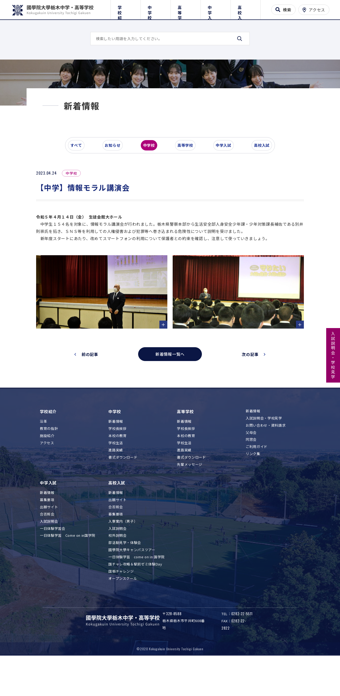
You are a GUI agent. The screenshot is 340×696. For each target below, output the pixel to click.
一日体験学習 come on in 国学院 (136, 594)
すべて (79, 184)
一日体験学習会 (52, 565)
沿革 (43, 458)
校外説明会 (117, 572)
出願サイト (49, 544)
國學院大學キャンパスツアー (131, 587)
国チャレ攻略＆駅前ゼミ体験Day (135, 601)
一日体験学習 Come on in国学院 (67, 572)
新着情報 (115, 458)
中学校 (155, 8)
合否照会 (47, 551)
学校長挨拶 (117, 465)
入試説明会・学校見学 (333, 355)
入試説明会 (49, 558)
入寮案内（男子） (122, 558)
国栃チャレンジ (121, 608)
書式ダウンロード (122, 494)
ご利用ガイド (256, 483)
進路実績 (115, 487)
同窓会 (251, 476)
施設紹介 (47, 473)
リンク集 (253, 491)
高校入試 (245, 8)
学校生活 (115, 480)
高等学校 (185, 8)
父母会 (251, 469)
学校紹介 (125, 8)
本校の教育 (117, 473)
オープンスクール (122, 615)
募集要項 (47, 537)
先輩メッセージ (189, 501)
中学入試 (215, 8)
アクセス (47, 480)
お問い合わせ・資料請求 (266, 462)
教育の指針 (49, 465)
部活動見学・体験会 (124, 579)
